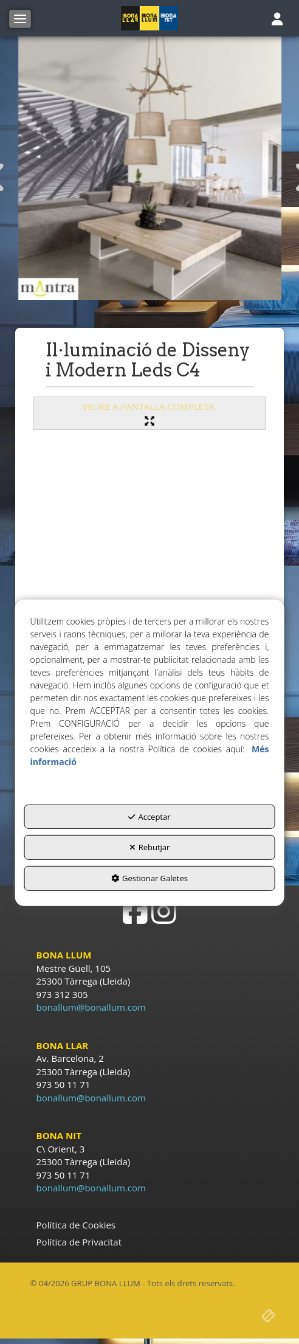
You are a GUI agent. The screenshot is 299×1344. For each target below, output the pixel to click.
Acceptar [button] (149, 816)
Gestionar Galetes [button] (149, 878)
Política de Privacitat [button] (79, 1242)
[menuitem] (149, 1225)
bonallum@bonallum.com (91, 1007)
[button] (150, 18)
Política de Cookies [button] (75, 1225)
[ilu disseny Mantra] (149, 168)
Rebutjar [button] (149, 847)
